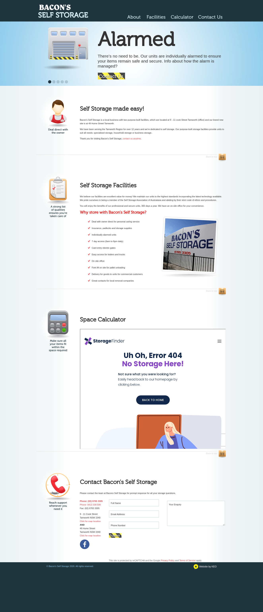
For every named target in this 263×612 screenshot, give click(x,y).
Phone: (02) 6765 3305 (91, 501)
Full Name (116, 503)
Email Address (118, 514)
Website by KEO (204, 566)
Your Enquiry (175, 504)
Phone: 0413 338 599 (90, 504)
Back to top (126, 156)
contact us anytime (132, 138)
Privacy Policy (167, 560)
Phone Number (118, 525)
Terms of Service (187, 560)
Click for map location (90, 521)
